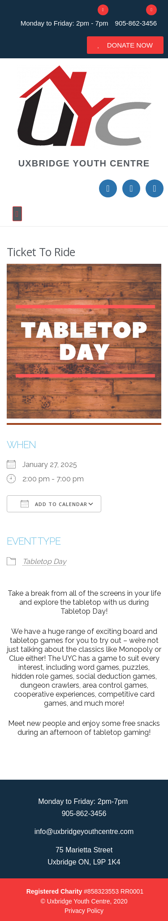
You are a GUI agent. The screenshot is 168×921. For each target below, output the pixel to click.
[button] (84, 214)
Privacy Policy (84, 910)
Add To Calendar (54, 504)
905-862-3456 (136, 23)
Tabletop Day (44, 561)
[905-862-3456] (151, 9)
